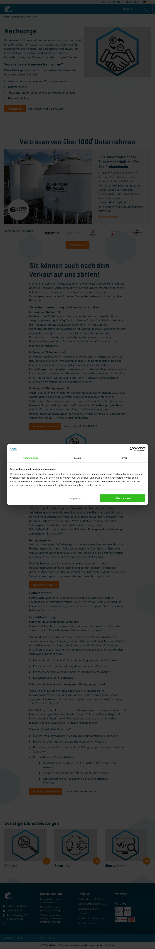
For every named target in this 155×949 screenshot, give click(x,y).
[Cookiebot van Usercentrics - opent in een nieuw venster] (131, 449)
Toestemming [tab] (30, 458)
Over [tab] (124, 458)
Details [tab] (77, 458)
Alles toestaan (123, 498)
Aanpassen (77, 498)
